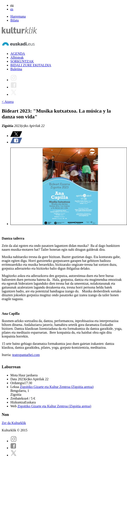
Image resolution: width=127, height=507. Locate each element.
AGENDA (17, 53)
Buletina (16, 69)
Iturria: (7, 355)
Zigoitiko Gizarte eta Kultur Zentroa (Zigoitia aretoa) (57, 387)
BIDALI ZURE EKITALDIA (30, 65)
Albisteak (17, 57)
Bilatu (14, 20)
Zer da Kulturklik (14, 423)
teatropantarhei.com (26, 355)
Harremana (18, 16)
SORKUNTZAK (22, 61)
